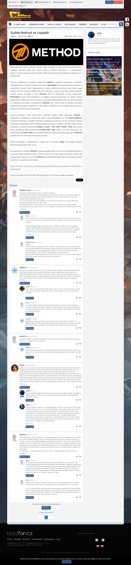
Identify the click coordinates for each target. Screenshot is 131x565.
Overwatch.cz (76, 2)
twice (27, 303)
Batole (22, 365)
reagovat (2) (24, 212)
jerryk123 (23, 336)
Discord (57, 175)
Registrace (118, 2)
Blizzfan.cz (13, 2)
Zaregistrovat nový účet (46, 512)
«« (39, 517)
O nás (104, 24)
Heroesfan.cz (60, 2)
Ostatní (94, 24)
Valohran (23, 268)
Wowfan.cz (26, 2)
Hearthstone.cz (42, 2)
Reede (27, 287)
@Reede (28, 321)
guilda (75, 36)
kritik (27, 216)
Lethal (27, 405)
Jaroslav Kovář (20, 543)
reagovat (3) (24, 283)
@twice (28, 323)
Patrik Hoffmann (43, 543)
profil (95, 43)
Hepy (27, 460)
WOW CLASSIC (54, 24)
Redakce (17, 539)
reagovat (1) (24, 344)
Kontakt (26, 539)
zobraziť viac (23, 209)
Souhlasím (66, 562)
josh (79, 36)
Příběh (83, 24)
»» (53, 517)
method (69, 36)
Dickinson (23, 435)
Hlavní (32, 36)
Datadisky (70, 24)
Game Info (20, 24)
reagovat (29, 237)
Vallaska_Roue (25, 190)
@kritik (28, 244)
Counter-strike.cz (17, 6)
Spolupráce (49, 539)
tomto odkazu (103, 41)
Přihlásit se (109, 2)
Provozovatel (37, 539)
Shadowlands (36, 24)
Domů (9, 539)
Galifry (15, 36)
